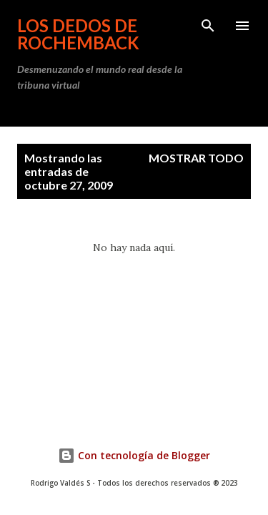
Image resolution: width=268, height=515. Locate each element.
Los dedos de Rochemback (78, 34)
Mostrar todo (196, 158)
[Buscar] (208, 25)
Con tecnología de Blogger (134, 455)
